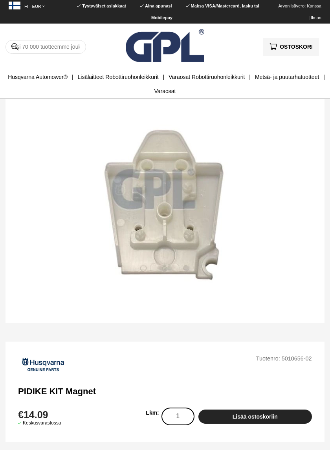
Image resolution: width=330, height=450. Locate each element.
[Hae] (46, 47)
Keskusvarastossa (42, 423)
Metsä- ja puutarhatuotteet (287, 77)
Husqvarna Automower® (38, 77)
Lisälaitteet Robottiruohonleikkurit (118, 77)
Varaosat (165, 91)
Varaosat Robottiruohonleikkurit (207, 77)
